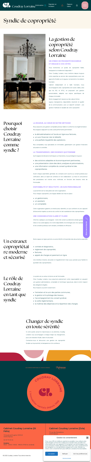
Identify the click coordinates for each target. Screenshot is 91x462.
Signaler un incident (56, 5)
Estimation (40, 5)
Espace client (72, 5)
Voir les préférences (80, 454)
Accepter (51, 454)
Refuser (65, 454)
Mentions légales (67, 458)
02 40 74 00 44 (8, 440)
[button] (87, 438)
